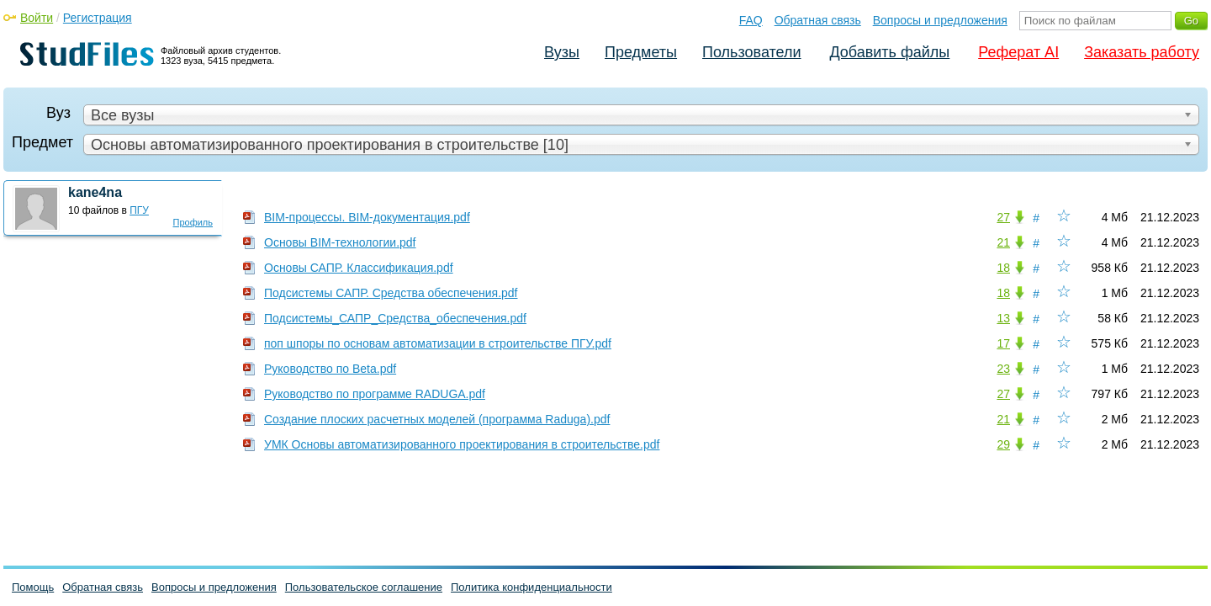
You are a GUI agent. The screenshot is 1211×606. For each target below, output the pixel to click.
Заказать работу (1141, 52)
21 (1003, 242)
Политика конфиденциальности (531, 587)
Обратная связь (818, 20)
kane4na (95, 192)
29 (1003, 444)
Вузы (561, 52)
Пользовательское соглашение (363, 587)
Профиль (193, 222)
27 (1003, 217)
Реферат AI (1018, 52)
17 (1003, 343)
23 (1003, 368)
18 (1003, 267)
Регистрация (97, 17)
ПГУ (139, 210)
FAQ (751, 20)
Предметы (641, 52)
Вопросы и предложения (940, 20)
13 (1003, 318)
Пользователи (751, 52)
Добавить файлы (889, 52)
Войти (36, 17)
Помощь (33, 587)
